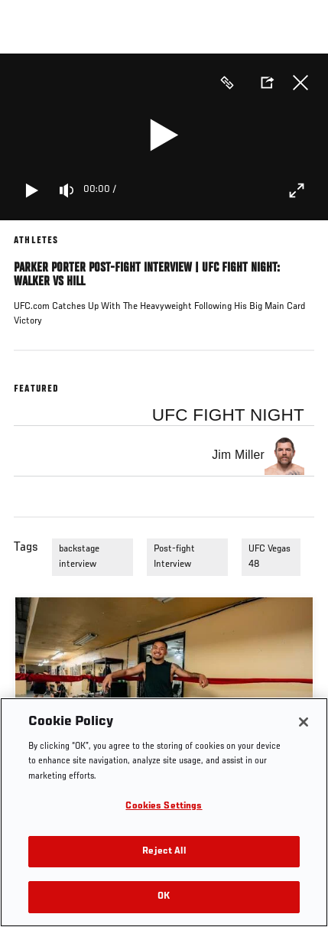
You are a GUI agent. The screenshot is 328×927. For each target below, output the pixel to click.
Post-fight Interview (174, 557)
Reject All (163, 852)
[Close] (303, 722)
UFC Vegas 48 (269, 557)
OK (164, 897)
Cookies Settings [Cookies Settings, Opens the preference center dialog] (163, 807)
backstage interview (79, 557)
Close (300, 82)
